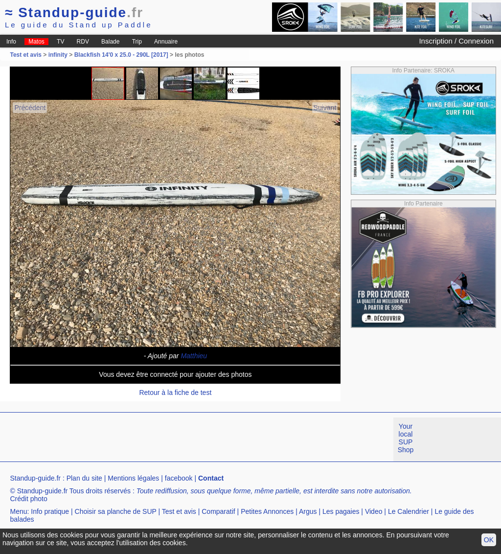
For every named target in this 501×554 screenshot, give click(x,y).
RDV (83, 41)
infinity (58, 54)
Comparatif (218, 511)
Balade (110, 41)
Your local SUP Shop (406, 438)
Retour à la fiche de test (175, 392)
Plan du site (84, 478)
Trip (137, 41)
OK (489, 540)
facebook (179, 478)
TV (60, 41)
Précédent (30, 108)
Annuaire (166, 41)
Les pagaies (341, 511)
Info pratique (50, 511)
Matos (36, 41)
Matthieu (194, 356)
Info (11, 41)
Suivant (325, 108)
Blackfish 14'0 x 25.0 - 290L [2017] (121, 54)
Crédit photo (28, 499)
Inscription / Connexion (456, 41)
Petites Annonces (267, 511)
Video (374, 511)
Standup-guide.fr (35, 478)
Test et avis (26, 54)
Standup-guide (74, 12)
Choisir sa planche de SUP (116, 511)
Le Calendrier (408, 511)
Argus (308, 511)
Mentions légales (133, 478)
